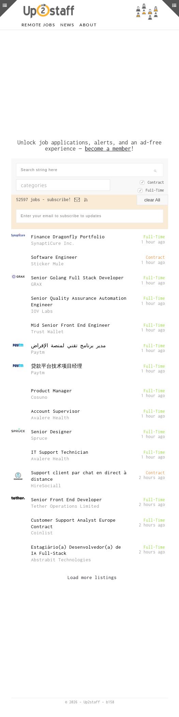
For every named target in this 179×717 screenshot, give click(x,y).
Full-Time (155, 190)
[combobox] (63, 185)
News (67, 24)
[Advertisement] (89, 83)
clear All (152, 199)
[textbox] (60, 185)
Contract (156, 182)
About (88, 24)
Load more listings (92, 577)
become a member (108, 148)
